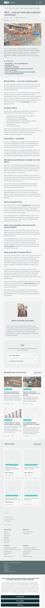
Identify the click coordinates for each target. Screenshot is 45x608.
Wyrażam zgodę (20, 596)
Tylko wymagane (20, 601)
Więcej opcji (20, 605)
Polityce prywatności (21, 593)
